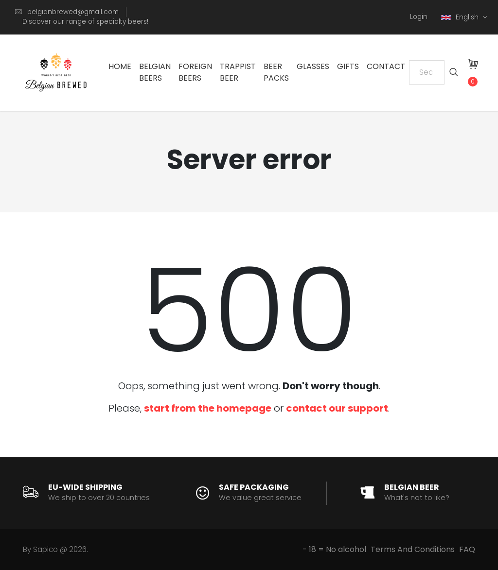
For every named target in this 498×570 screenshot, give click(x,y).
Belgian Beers (155, 72)
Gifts (348, 66)
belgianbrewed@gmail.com (73, 12)
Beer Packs (276, 72)
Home (119, 66)
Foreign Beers (195, 72)
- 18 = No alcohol (334, 549)
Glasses (313, 66)
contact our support (337, 408)
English (460, 17)
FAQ (467, 549)
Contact (386, 66)
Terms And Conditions (413, 549)
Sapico (45, 549)
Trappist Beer (238, 72)
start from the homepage (207, 408)
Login (418, 16)
